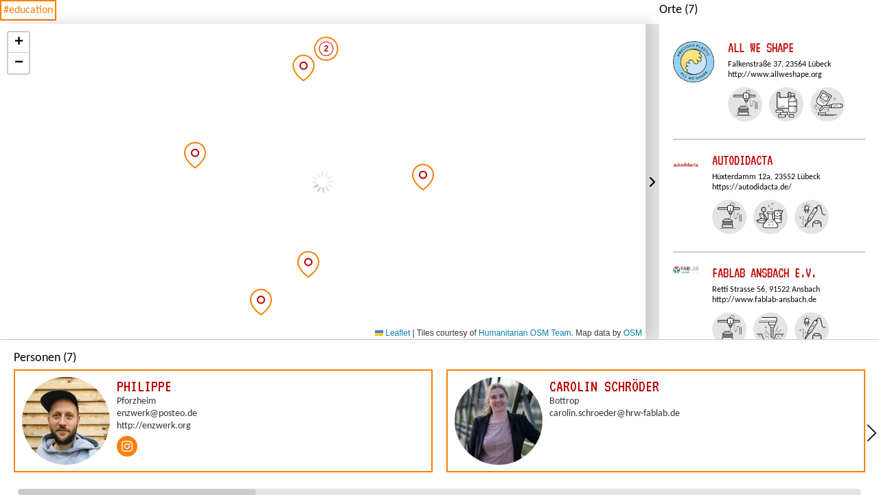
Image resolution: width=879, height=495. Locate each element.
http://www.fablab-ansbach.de (764, 300)
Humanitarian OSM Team (525, 333)
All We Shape (761, 48)
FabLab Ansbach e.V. (764, 273)
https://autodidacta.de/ (752, 187)
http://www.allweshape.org (775, 75)
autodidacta (742, 160)
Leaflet (392, 333)
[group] (223, 420)
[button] (195, 155)
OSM (633, 333)
